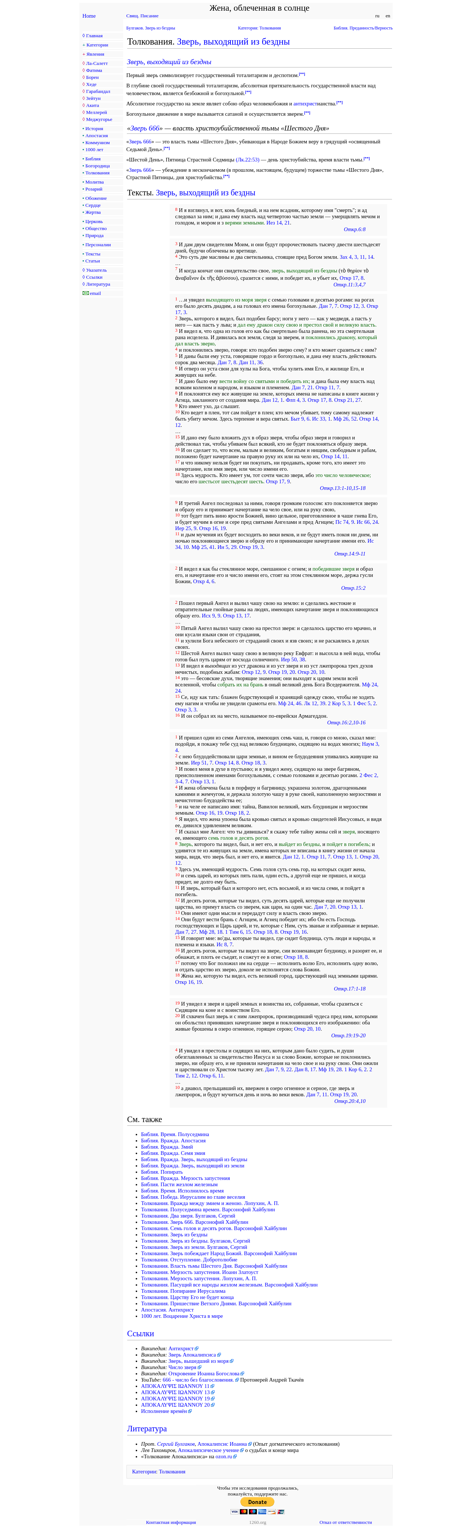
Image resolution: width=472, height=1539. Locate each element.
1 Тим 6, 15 (238, 932)
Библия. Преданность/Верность (363, 28)
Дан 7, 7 (328, 306)
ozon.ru (224, 1456)
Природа (95, 235)
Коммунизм (98, 142)
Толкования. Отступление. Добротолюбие (189, 1260)
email (95, 293)
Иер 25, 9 (186, 528)
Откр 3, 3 (185, 710)
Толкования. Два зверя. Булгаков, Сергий (188, 1216)
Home (89, 16)
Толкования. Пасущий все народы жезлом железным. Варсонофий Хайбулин (229, 1285)
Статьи (93, 261)
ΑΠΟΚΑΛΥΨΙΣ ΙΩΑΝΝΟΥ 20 (175, 1405)
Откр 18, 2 (237, 813)
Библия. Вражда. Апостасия (173, 1140)
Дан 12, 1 (272, 400)
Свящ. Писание (142, 15)
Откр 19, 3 (251, 547)
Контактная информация (171, 1522)
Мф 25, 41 (203, 547)
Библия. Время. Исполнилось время (182, 1191)
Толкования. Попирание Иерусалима (183, 1291)
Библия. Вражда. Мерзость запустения (185, 1178)
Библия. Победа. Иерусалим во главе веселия (193, 1197)
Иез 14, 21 (278, 223)
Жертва (93, 212)
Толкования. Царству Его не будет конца (187, 1297)
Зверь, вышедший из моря (199, 1361)
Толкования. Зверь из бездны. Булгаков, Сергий (195, 1241)
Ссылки (94, 277)
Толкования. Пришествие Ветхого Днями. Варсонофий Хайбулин (216, 1303)
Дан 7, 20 (325, 907)
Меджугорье (99, 119)
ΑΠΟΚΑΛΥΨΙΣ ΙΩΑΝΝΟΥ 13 (175, 1392)
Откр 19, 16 (293, 932)
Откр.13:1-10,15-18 (343, 488)
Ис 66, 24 (367, 522)
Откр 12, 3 (352, 306)
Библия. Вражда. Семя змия (173, 1153)
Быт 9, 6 (300, 419)
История (94, 128)
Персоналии (98, 244)
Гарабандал (98, 91)
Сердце (93, 205)
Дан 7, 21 (302, 387)
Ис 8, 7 (224, 944)
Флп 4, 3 (295, 400)
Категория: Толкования (259, 28)
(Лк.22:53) (247, 160)
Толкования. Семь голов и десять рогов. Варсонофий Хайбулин (214, 1228)
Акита (92, 105)
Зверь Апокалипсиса (192, 1355)
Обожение (96, 198)
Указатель (96, 270)
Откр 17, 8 (352, 278)
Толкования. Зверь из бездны (174, 1234)
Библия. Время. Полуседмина (175, 1134)
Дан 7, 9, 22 (278, 1069)
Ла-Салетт (97, 63)
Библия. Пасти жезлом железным (179, 1184)
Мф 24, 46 (289, 703)
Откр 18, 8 (266, 932)
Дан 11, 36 (251, 362)
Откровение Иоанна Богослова (204, 1373)
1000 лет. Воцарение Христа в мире (182, 1316)
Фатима (94, 70)
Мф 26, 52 (345, 419)
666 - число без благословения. (198, 1380)
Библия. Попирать (162, 1172)
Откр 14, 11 (334, 456)
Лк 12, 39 (314, 703)
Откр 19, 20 (281, 672)
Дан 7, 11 (316, 1094)
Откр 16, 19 (212, 528)
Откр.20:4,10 (350, 1101)
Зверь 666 (145, 128)
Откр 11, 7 (327, 387)
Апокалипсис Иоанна (222, 1444)
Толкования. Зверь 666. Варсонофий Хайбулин (195, 1222)
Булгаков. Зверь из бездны (150, 28)
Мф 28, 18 (210, 932)
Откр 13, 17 (236, 616)
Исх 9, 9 (211, 616)
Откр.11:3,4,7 (349, 285)
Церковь (94, 221)
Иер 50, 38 (293, 659)
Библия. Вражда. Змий (167, 1147)
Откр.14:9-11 (350, 554)
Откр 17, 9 (278, 481)
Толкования (98, 172)
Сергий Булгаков (176, 1444)
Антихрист (181, 1348)
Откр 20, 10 (311, 672)
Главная (94, 35)
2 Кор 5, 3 (339, 703)
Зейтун (93, 98)
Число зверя (183, 1367)
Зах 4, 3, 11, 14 (356, 257)
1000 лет (95, 149)
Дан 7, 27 (186, 932)
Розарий (94, 189)
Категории (97, 45)
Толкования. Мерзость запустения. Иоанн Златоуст (199, 1272)
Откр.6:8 (355, 229)
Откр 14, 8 (227, 763)
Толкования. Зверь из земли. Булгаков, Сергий (194, 1247)
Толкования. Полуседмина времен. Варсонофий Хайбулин (208, 1209)
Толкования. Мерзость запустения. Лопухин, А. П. (199, 1278)
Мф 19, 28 (329, 1069)
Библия (93, 158)
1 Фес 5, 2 (364, 703)
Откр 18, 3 (254, 763)
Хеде (91, 84)
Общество (96, 228)
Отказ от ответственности (345, 1522)
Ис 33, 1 (321, 419)
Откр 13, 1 (203, 781)
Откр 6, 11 (211, 1076)
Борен (92, 77)
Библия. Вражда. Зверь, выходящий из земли (192, 1166)
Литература (98, 284)
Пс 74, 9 (345, 522)
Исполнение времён (164, 1411)
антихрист (305, 104)
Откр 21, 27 (347, 400)
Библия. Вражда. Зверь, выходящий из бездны (194, 1159)
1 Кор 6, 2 (355, 1069)
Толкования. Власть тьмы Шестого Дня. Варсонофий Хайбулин (214, 1266)
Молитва (95, 182)
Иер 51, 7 (201, 763)
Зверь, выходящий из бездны (233, 41)
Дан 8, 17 (305, 1069)
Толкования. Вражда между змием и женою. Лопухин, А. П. (210, 1203)
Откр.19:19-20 (348, 1035)
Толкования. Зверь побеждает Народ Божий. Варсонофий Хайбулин (219, 1253)
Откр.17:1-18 (350, 989)
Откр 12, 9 (254, 672)
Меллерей (96, 112)
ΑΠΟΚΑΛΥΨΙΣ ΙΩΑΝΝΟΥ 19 (175, 1399)
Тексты (93, 254)
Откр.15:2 (353, 588)
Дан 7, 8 (227, 362)
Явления (95, 54)
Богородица (98, 165)
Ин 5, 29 (227, 547)
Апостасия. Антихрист (167, 1310)
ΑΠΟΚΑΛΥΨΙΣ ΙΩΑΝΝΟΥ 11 (175, 1386)
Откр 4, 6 (203, 581)
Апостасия (97, 135)
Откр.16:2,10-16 (346, 722)
